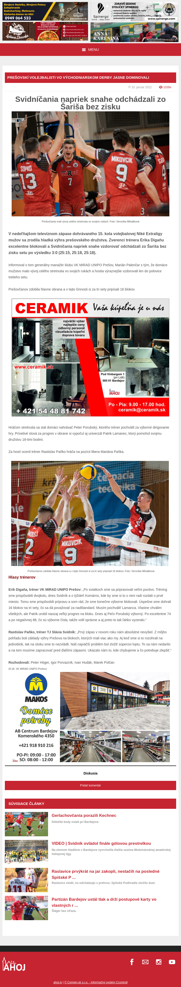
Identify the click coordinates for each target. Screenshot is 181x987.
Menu (90, 49)
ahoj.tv (57, 982)
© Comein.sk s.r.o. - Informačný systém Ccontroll (95, 982)
